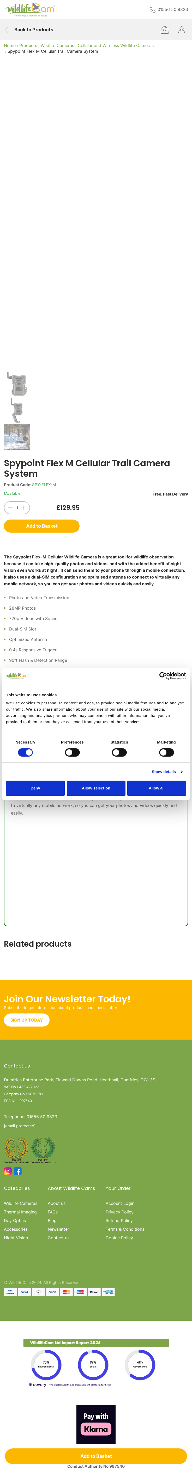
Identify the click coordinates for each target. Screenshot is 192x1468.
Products (28, 45)
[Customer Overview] (181, 29)
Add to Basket (42, 526)
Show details (164, 771)
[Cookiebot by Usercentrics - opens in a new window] (163, 676)
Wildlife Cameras (57, 45)
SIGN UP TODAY (26, 1020)
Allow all (157, 788)
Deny (35, 788)
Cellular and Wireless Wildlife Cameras (116, 45)
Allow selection (96, 788)
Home (10, 45)
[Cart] (164, 29)
